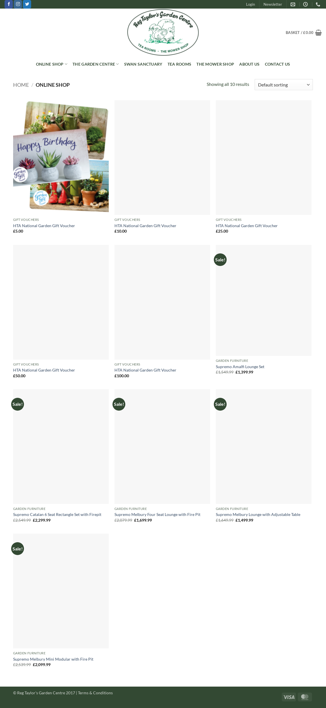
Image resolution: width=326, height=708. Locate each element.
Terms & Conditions (95, 692)
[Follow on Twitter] (27, 4)
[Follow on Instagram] (18, 4)
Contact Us (277, 64)
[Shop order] (284, 84)
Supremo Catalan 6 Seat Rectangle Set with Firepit (57, 514)
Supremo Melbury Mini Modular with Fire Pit (53, 659)
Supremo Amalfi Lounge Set (240, 366)
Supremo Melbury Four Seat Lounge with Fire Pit (157, 514)
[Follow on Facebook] (9, 4)
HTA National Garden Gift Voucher (44, 225)
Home (21, 85)
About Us (249, 64)
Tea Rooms (180, 64)
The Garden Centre (96, 64)
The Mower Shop (215, 64)
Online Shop (52, 64)
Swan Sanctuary (143, 64)
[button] (250, 4)
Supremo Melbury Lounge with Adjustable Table (258, 514)
